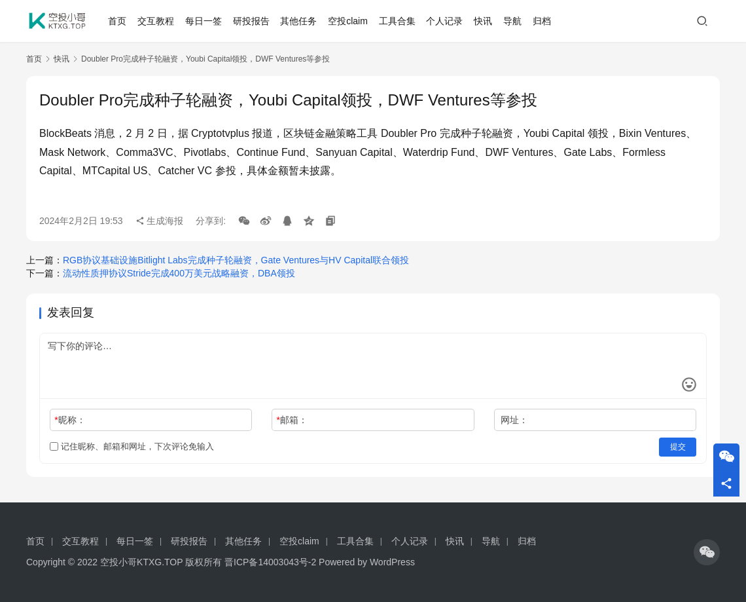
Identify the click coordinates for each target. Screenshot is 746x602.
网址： (514, 420)
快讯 (483, 21)
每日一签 (203, 21)
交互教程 (155, 21)
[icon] (707, 552)
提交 (678, 446)
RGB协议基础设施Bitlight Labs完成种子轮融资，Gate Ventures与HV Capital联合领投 (236, 260)
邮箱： (292, 420)
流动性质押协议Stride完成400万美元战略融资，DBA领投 (179, 273)
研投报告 (251, 21)
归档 (542, 21)
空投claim (348, 21)
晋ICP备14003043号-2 (270, 562)
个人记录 (445, 21)
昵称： (69, 420)
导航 (512, 21)
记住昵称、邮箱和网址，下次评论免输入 (132, 446)
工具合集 (397, 21)
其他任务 (299, 21)
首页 (118, 21)
